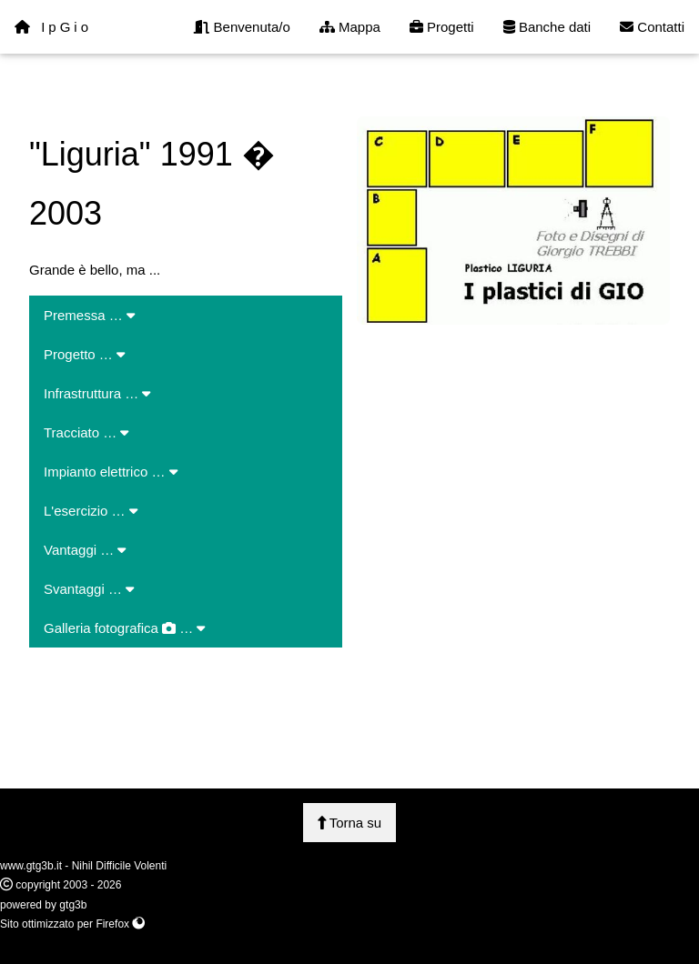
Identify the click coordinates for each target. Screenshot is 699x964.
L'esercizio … (90, 510)
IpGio (53, 27)
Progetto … (84, 354)
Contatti (652, 27)
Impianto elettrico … (110, 471)
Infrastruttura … (97, 393)
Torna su (349, 822)
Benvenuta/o (241, 27)
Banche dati (547, 27)
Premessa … (89, 315)
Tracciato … (86, 432)
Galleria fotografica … (124, 628)
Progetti (442, 27)
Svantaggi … (89, 589)
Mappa (349, 27)
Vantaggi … (85, 549)
